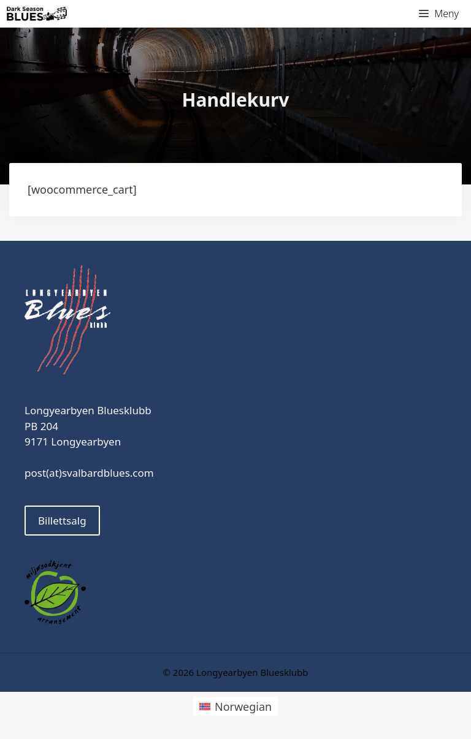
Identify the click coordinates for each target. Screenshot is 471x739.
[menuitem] (235, 706)
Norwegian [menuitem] (243, 706)
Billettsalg (62, 521)
